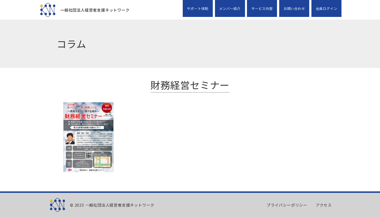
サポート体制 (197, 8)
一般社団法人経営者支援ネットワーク (95, 10)
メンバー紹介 (230, 8)
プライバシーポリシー (287, 205)
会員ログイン (326, 8)
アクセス (324, 205)
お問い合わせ (294, 8)
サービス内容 (262, 8)
